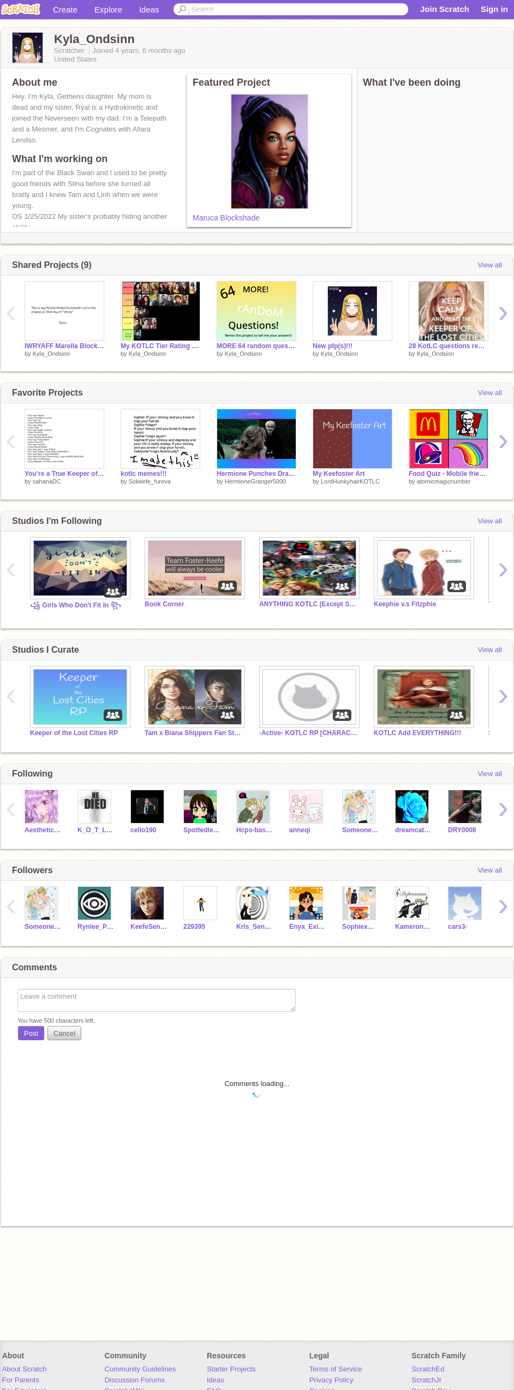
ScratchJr (426, 1380)
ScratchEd (427, 1369)
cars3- (457, 926)
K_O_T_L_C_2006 (95, 830)
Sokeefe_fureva (150, 481)
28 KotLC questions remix (448, 346)
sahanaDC (47, 481)
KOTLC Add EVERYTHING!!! (417, 733)
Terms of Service (335, 1369)
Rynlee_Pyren (95, 926)
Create (65, 9)
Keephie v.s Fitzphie (405, 604)
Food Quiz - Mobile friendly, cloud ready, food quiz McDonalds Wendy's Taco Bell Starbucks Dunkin (448, 474)
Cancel (64, 1033)
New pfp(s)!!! (332, 346)
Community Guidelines (140, 1369)
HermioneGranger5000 (255, 481)
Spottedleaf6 (201, 830)
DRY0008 (462, 830)
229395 (194, 926)
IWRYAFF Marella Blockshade (64, 346)
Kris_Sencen (254, 926)
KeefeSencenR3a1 (148, 926)
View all (489, 265)
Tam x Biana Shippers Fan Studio (194, 733)
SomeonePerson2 (360, 830)
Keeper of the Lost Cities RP (74, 733)
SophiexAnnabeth (360, 926)
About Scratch (24, 1369)
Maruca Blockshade (226, 217)
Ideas (149, 9)
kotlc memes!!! (144, 474)
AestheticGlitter (43, 830)
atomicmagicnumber (444, 481)
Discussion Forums (134, 1380)
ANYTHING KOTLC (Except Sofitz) (308, 604)
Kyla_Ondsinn (51, 353)
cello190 (143, 830)
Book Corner (164, 604)
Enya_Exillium (307, 926)
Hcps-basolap (254, 830)
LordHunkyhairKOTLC (350, 481)
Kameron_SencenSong (413, 926)
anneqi (299, 830)
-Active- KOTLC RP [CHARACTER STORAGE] (308, 733)
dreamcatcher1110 (413, 830)
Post (31, 1033)
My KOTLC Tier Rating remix (160, 346)
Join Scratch (444, 9)
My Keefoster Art (338, 474)
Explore (108, 9)
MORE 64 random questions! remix (256, 346)
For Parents (20, 1380)
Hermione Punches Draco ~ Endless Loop (256, 474)
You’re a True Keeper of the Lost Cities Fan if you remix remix (64, 474)
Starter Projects (231, 1369)
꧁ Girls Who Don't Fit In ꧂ (75, 605)
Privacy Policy (331, 1380)
